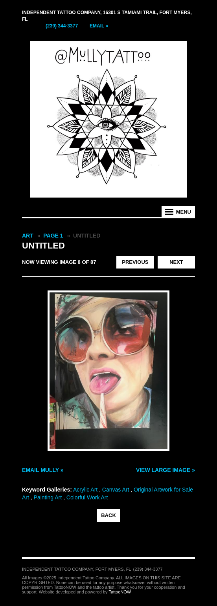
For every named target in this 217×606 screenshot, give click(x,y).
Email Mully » (43, 470)
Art (27, 235)
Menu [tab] (183, 212)
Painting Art (48, 497)
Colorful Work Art (87, 497)
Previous (135, 262)
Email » (99, 26)
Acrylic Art (85, 489)
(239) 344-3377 (62, 26)
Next (176, 262)
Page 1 (53, 235)
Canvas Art (115, 489)
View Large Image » (165, 470)
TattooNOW (119, 592)
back (108, 515)
